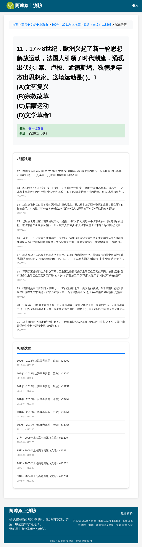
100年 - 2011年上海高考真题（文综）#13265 (81, 24)
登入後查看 (35, 128)
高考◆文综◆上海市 (34, 24)
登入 (135, 5)
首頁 (15, 24)
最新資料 (127, 513)
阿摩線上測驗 (24, 5)
